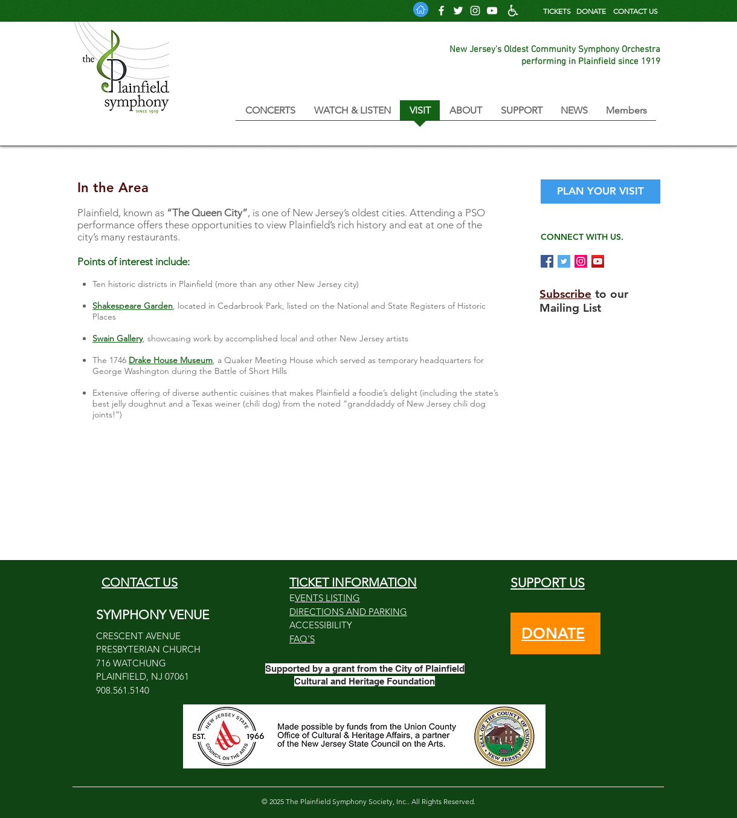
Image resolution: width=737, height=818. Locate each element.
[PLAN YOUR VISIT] (600, 191)
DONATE (591, 11)
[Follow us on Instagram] (475, 10)
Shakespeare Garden (132, 305)
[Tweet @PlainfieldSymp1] (564, 261)
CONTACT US (635, 11)
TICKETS (557, 11)
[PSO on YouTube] (597, 261)
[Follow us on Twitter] (458, 10)
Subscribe (565, 294)
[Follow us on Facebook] (441, 10)
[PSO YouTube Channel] (492, 10)
